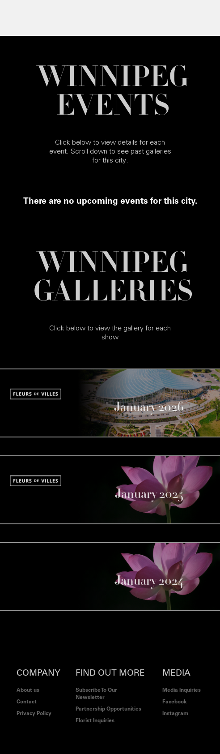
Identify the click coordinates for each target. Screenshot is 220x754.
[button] (17, 17)
